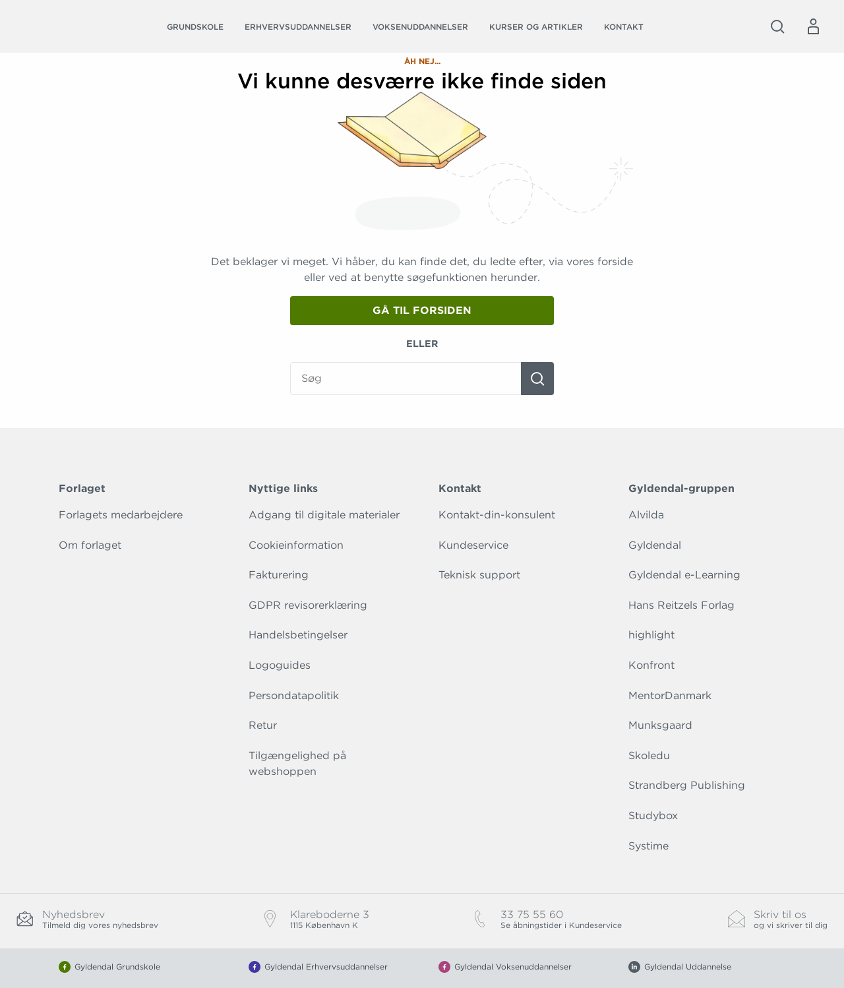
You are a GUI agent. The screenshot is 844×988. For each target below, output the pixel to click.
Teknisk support (479, 575)
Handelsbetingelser (298, 635)
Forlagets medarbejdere (121, 515)
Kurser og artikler (536, 27)
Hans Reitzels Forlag (681, 605)
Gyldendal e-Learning (684, 575)
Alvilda (646, 515)
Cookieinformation (296, 545)
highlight (651, 635)
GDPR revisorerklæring (308, 605)
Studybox (653, 815)
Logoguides (280, 665)
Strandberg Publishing (686, 785)
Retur (263, 725)
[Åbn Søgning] (777, 26)
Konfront (651, 665)
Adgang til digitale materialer (324, 515)
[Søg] (537, 378)
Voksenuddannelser (420, 27)
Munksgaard (660, 725)
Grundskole (195, 27)
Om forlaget (90, 545)
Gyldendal (654, 545)
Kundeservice (473, 545)
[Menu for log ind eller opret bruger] (813, 26)
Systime (648, 846)
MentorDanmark (669, 695)
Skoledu (649, 755)
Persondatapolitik (294, 695)
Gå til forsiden (422, 310)
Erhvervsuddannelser (298, 27)
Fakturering (279, 575)
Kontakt (624, 27)
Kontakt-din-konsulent (496, 515)
